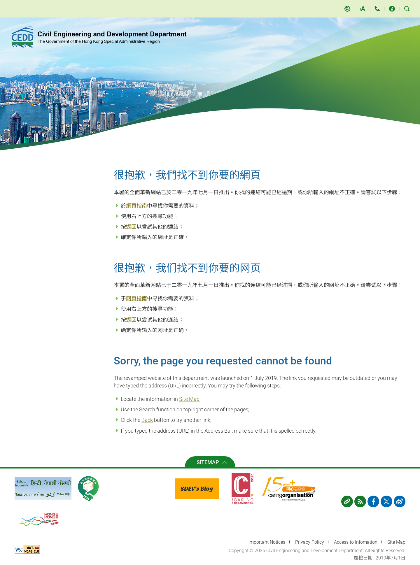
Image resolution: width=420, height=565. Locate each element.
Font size (362, 8)
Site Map (189, 399)
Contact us (377, 8)
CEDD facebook (392, 8)
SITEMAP (208, 462)
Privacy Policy (309, 542)
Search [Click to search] (407, 8)
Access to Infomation (355, 542)
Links (347, 501)
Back (147, 420)
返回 (131, 227)
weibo (399, 501)
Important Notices (267, 542)
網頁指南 (136, 206)
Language (347, 8)
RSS (360, 501)
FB (373, 501)
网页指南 (136, 298)
